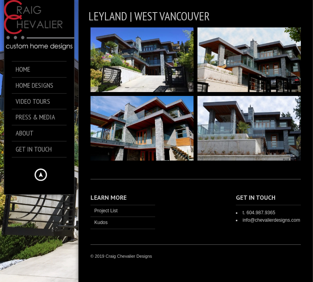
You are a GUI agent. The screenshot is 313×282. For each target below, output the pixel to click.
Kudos (101, 222)
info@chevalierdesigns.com (271, 220)
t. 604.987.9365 (258, 212)
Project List (106, 210)
